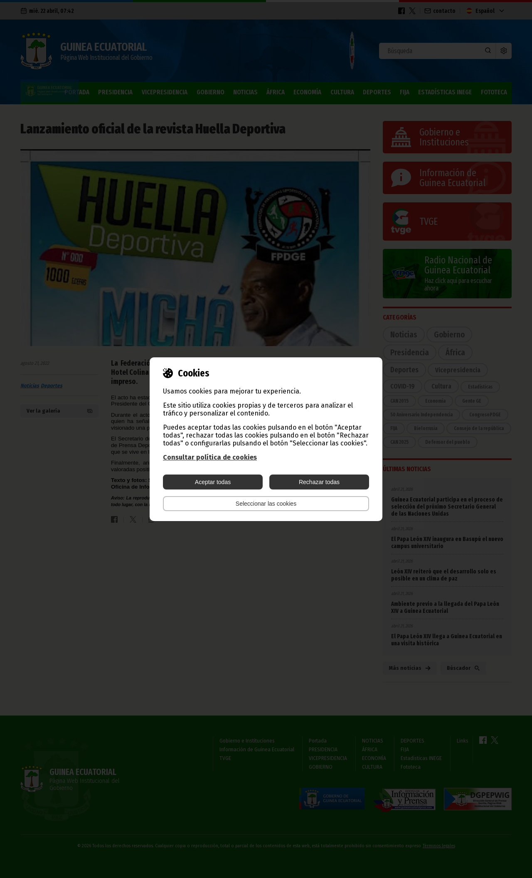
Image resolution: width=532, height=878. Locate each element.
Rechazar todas (319, 482)
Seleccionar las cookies (266, 503)
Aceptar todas (213, 482)
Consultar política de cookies (210, 457)
